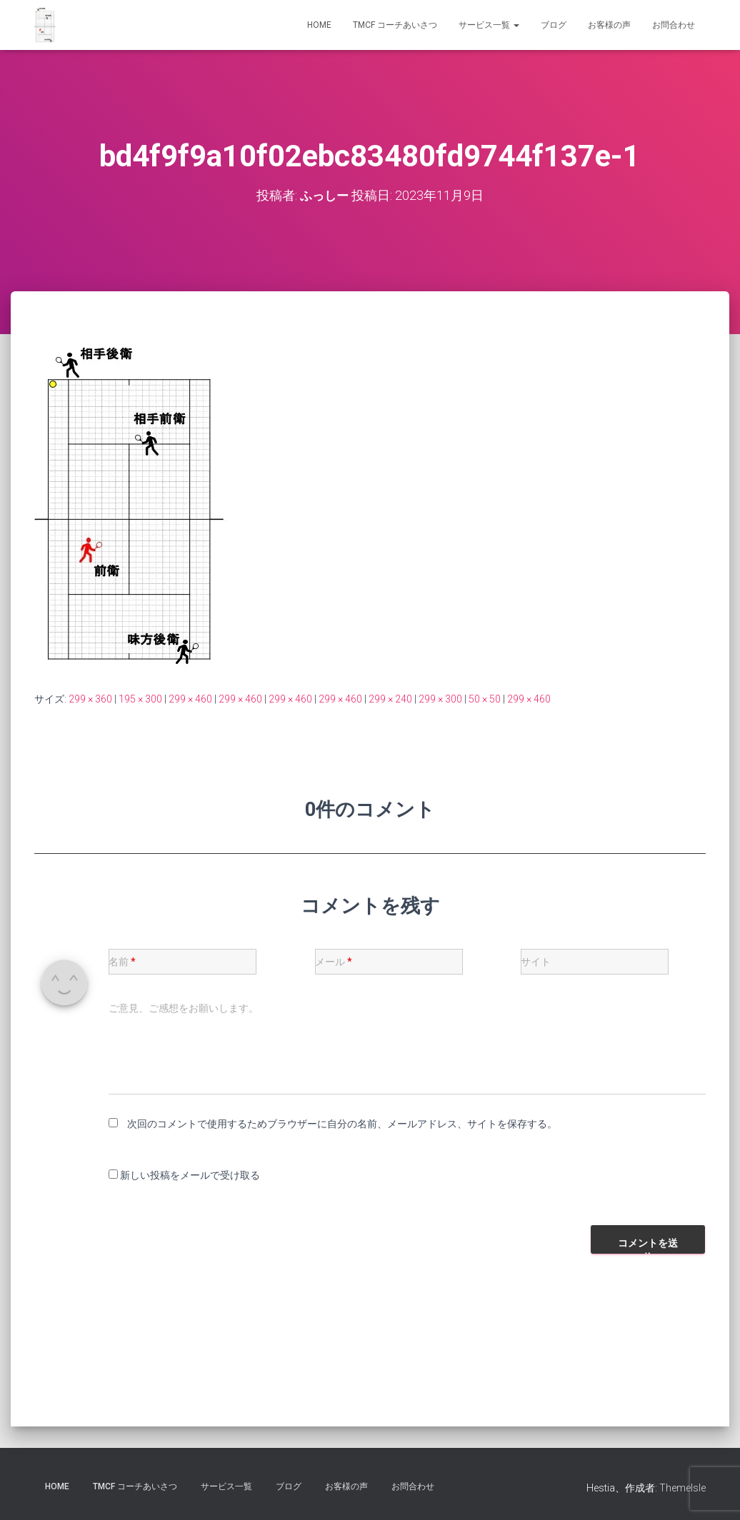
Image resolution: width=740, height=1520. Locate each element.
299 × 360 (90, 699)
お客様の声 (609, 25)
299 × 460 (190, 699)
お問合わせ (673, 25)
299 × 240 (390, 699)
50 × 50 (485, 699)
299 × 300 (440, 699)
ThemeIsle (682, 1488)
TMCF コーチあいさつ (395, 25)
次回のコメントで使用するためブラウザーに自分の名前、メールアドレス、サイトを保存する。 (342, 1123)
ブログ (553, 25)
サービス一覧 (489, 25)
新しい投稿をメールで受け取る (190, 1175)
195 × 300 (140, 699)
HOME (319, 25)
